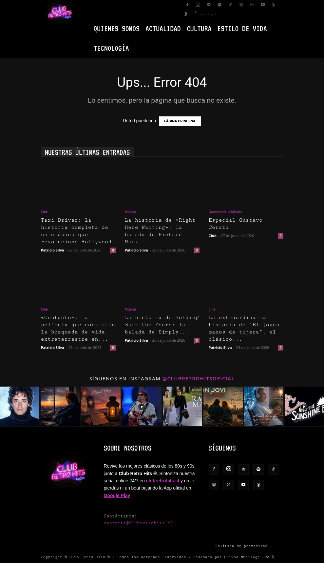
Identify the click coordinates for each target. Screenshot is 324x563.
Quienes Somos (117, 28)
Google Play (117, 495)
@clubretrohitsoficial (198, 378)
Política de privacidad (241, 546)
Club (213, 235)
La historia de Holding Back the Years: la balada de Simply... (162, 324)
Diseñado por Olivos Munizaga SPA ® (233, 557)
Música (130, 212)
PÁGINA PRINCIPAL (180, 121)
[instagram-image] (19, 406)
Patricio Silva (52, 250)
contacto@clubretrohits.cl (138, 523)
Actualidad (163, 28)
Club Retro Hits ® (89, 557)
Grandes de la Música (225, 212)
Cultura (199, 28)
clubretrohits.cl (162, 480)
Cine (44, 212)
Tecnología (111, 48)
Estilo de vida (242, 28)
